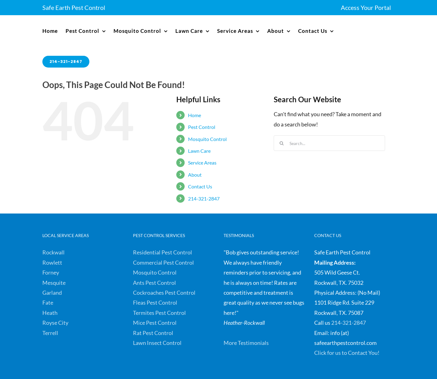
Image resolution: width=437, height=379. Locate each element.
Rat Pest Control (153, 332)
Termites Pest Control (159, 312)
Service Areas (202, 162)
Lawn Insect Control (157, 342)
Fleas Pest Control (155, 302)
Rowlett (52, 262)
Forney (50, 272)
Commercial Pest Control (163, 262)
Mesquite (54, 282)
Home (194, 115)
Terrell (50, 332)
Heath (50, 312)
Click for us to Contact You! (346, 352)
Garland (52, 292)
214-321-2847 (204, 198)
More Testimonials (246, 342)
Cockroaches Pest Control (164, 292)
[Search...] (329, 143)
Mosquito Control (207, 139)
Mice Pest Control (155, 322)
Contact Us (200, 186)
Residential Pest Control (162, 252)
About (195, 175)
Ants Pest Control (154, 282)
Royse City (55, 322)
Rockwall (53, 252)
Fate (47, 302)
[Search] (281, 143)
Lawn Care (199, 151)
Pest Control (201, 127)
